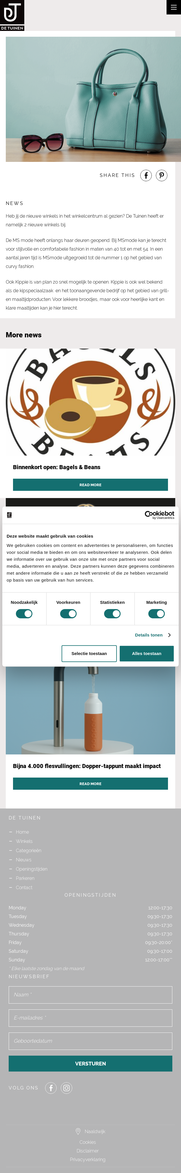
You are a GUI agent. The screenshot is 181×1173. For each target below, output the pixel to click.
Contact (24, 887)
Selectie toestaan (89, 653)
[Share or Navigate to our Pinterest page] (161, 175)
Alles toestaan (146, 653)
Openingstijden (31, 869)
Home (22, 832)
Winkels (24, 841)
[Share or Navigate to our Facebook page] (146, 175)
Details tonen (148, 634)
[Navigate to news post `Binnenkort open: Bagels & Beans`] (90, 423)
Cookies (88, 1142)
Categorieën (28, 850)
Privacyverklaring (88, 1159)
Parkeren (25, 878)
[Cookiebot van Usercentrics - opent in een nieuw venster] (149, 515)
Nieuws (24, 860)
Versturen (90, 1064)
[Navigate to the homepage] (23, 15)
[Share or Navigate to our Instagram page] (66, 1088)
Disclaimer (88, 1151)
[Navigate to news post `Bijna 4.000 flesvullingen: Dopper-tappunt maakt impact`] (90, 722)
